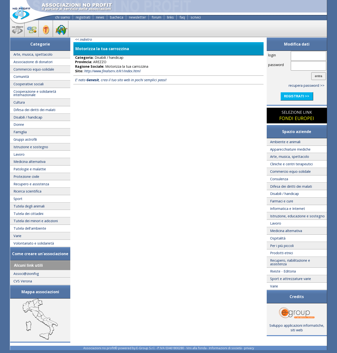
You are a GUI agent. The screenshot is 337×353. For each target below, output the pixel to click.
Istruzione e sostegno (30, 147)
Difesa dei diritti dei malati (34, 109)
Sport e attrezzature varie (290, 278)
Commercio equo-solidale (33, 69)
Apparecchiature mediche (290, 149)
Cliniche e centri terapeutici (291, 164)
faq (182, 17)
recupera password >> (306, 85)
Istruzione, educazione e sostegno (297, 216)
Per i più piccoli (282, 245)
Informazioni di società (225, 348)
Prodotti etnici (281, 253)
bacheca (116, 17)
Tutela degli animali (29, 206)
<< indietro (83, 39)
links (170, 17)
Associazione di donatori (32, 62)
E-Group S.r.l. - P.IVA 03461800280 (160, 348)
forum (156, 17)
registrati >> (296, 96)
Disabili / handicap (27, 117)
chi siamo (62, 17)
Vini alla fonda (196, 348)
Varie (17, 235)
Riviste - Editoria (283, 271)
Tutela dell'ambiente (29, 228)
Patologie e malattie (29, 169)
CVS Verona (22, 281)
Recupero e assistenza (31, 184)
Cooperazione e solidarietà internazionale (34, 93)
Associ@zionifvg (26, 273)
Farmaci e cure (281, 201)
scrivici (196, 17)
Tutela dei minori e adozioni (35, 221)
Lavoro (19, 154)
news (100, 17)
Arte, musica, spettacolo (32, 54)
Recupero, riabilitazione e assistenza (290, 262)
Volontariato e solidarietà (33, 243)
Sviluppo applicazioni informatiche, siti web (296, 326)
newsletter (137, 17)
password (276, 64)
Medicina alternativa (29, 161)
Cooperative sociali (28, 84)
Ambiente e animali (285, 142)
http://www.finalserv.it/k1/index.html (112, 71)
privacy (249, 348)
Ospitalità (277, 238)
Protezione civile (26, 176)
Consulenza (279, 179)
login (272, 55)
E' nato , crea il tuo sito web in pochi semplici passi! (121, 80)
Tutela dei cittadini (28, 213)
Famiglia (20, 132)
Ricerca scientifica (27, 191)
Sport (17, 198)
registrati (83, 17)
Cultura (19, 102)
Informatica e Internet (287, 208)
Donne (18, 124)
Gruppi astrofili (25, 139)
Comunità (21, 76)
